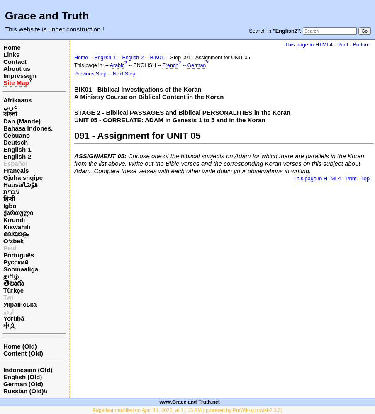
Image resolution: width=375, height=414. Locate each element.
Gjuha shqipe (23, 177)
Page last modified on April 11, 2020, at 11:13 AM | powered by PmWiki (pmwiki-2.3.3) (187, 410)
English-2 (17, 156)
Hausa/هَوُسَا (20, 184)
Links (11, 54)
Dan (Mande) (22, 121)
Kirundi (14, 219)
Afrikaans (17, 100)
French (170, 65)
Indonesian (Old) (27, 369)
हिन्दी (9, 198)
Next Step (124, 74)
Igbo (10, 205)
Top (365, 178)
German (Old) (23, 383)
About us (16, 68)
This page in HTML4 (309, 44)
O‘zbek (13, 241)
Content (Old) (23, 353)
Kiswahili (16, 226)
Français (16, 170)
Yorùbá (13, 318)
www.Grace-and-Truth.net (189, 402)
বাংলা (10, 114)
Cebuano (16, 135)
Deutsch (15, 142)
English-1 (17, 149)
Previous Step (90, 74)
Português (18, 255)
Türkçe (13, 290)
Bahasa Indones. (28, 128)
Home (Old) (20, 346)
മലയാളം (16, 233)
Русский (16, 262)
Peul (10, 248)
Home (12, 47)
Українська (20, 304)
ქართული (18, 212)
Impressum (20, 75)
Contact (15, 61)
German (197, 65)
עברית (11, 191)
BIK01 (157, 58)
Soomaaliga (20, 269)
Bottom (361, 44)
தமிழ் (11, 276)
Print (342, 44)
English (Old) (22, 376)
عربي (10, 107)
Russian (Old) (23, 391)
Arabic (117, 65)
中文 (9, 325)
